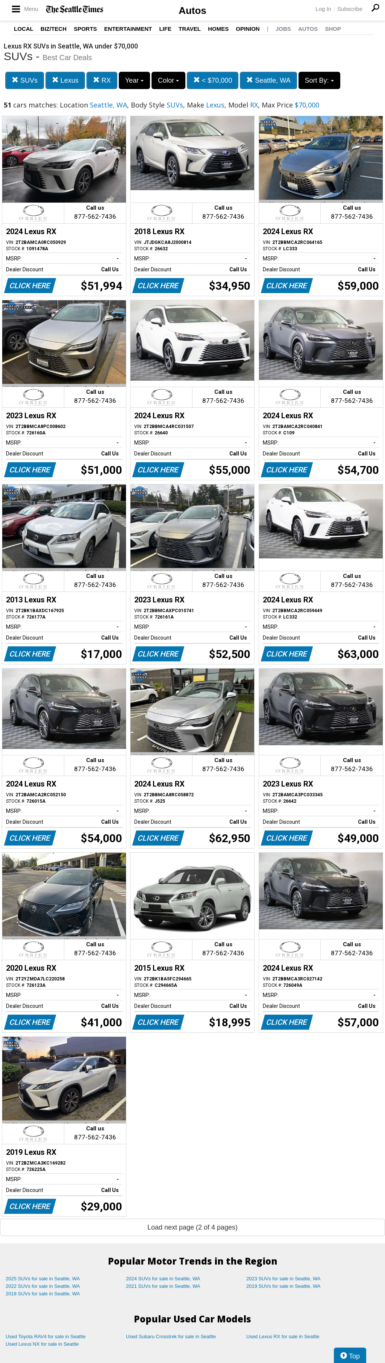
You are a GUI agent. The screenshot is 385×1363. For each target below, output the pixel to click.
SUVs (25, 80)
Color (168, 80)
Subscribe (349, 9)
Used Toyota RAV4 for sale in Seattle (46, 1336)
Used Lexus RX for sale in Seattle (282, 1336)
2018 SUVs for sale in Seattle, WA (43, 1293)
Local (23, 29)
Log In (323, 9)
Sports (85, 29)
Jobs (283, 29)
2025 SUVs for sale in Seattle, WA (43, 1278)
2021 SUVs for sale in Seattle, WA (163, 1286)
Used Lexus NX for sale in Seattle (42, 1344)
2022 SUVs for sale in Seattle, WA (43, 1286)
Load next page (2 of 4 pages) (192, 1227)
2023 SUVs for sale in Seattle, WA (283, 1278)
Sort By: (319, 80)
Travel (190, 29)
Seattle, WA (268, 80)
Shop (333, 29)
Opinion (247, 29)
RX (102, 80)
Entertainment (128, 29)
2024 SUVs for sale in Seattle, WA (163, 1278)
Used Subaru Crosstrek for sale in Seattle (171, 1336)
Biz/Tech (54, 29)
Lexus (65, 80)
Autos (192, 10)
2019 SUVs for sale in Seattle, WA (283, 1286)
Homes (218, 29)
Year (134, 80)
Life (165, 29)
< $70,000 (212, 80)
